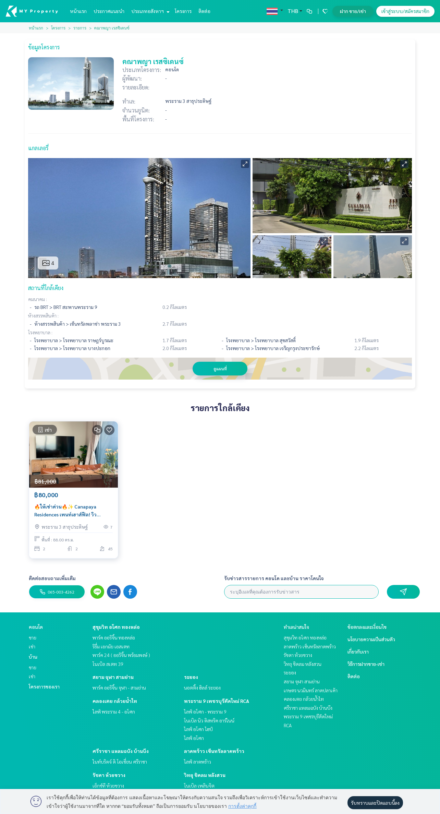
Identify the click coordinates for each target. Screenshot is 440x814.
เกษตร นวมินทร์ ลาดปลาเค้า (311, 690)
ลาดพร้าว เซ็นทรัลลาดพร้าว (214, 751)
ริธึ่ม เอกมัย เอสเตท (111, 646)
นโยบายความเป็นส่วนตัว (371, 639)
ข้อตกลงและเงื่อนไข (367, 627)
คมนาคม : (37, 299)
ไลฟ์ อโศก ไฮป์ (198, 729)
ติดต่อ (204, 11)
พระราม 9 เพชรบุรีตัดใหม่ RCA (216, 701)
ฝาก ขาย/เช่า (353, 11)
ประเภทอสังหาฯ (149, 11)
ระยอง (191, 677)
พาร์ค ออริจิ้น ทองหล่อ (114, 637)
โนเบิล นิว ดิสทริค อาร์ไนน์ (209, 720)
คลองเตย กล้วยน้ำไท (115, 701)
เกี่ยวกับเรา (358, 651)
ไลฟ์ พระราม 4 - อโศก (114, 711)
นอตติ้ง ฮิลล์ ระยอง (202, 687)
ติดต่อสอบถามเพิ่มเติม (52, 578)
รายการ (79, 28)
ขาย (32, 637)
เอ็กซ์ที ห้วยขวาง (108, 785)
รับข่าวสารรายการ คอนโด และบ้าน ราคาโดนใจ (274, 578)
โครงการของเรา (44, 686)
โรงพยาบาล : (40, 332)
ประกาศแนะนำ (109, 11)
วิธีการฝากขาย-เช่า (365, 664)
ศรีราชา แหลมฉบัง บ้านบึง (121, 751)
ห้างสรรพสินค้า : (43, 315)
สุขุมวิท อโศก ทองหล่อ (116, 627)
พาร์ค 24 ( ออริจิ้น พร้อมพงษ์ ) (121, 655)
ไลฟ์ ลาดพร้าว (197, 761)
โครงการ (183, 11)
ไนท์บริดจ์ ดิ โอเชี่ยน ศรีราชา (120, 761)
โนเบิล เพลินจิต (199, 785)
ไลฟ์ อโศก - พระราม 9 (205, 711)
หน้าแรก (78, 11)
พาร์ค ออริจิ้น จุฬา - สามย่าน (119, 687)
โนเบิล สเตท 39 (108, 664)
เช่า (32, 646)
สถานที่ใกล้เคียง (45, 287)
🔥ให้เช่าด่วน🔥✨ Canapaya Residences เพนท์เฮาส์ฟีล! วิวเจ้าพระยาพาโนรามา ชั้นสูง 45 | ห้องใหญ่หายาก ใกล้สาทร (72, 510)
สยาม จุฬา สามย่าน (113, 677)
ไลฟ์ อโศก (194, 738)
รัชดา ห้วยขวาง (109, 775)
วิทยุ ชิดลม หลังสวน (204, 775)
